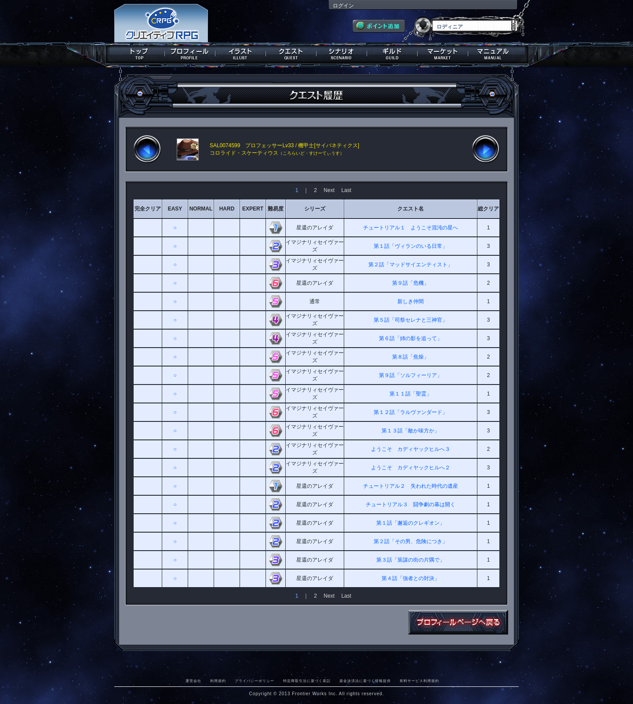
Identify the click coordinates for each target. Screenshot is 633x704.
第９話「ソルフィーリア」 (410, 375)
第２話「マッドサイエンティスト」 (410, 264)
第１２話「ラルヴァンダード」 (410, 412)
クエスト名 (410, 209)
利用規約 (218, 681)
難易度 (276, 209)
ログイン (343, 6)
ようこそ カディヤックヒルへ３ (410, 449)
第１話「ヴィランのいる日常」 (410, 246)
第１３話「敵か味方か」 (411, 431)
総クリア (488, 209)
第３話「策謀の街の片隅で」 (410, 560)
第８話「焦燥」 (410, 357)
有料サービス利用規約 (419, 681)
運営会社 (193, 681)
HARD (227, 209)
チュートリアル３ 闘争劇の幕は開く (410, 504)
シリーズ (314, 209)
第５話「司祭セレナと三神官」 (410, 320)
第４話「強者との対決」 (411, 578)
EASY (175, 209)
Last (346, 190)
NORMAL (201, 209)
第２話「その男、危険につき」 (410, 541)
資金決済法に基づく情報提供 (365, 681)
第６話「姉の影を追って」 (410, 338)
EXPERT (252, 209)
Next (329, 190)
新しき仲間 (410, 301)
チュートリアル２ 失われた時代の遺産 (410, 486)
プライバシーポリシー (254, 681)
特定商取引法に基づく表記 (307, 681)
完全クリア (148, 209)
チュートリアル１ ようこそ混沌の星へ (410, 228)
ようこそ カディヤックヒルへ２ (410, 467)
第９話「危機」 (410, 283)
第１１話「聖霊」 (410, 394)
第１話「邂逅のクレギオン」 (410, 523)
